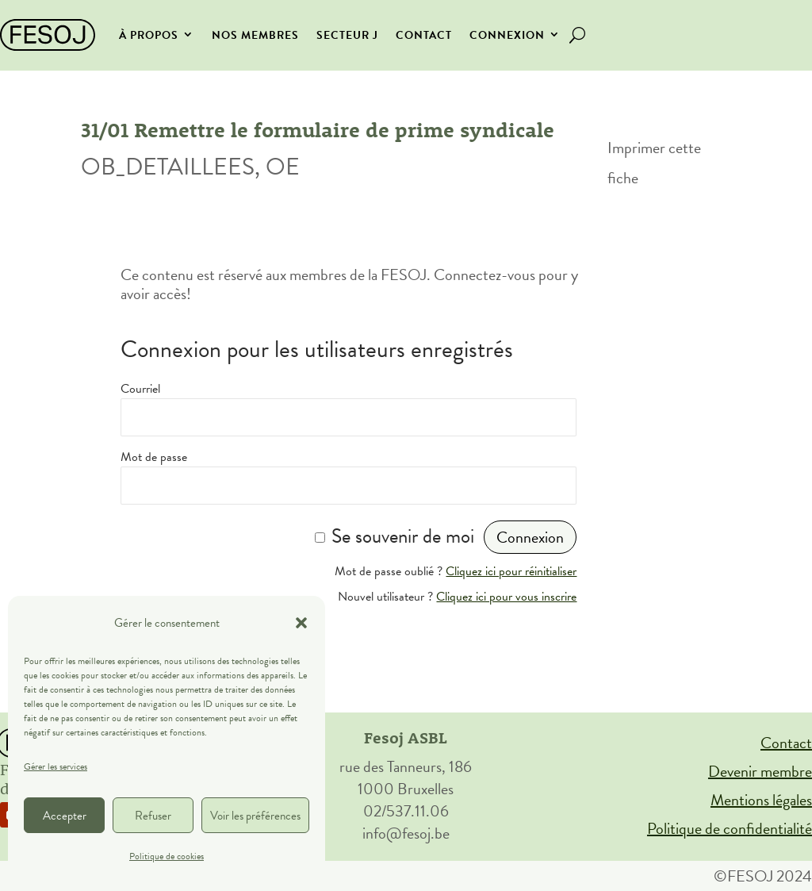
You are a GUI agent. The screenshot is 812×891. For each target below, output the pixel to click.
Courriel (140, 388)
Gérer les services (55, 766)
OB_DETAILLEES (168, 166)
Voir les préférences (255, 815)
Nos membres (255, 35)
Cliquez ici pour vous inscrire (506, 596)
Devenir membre (760, 771)
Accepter (64, 815)
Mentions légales (761, 800)
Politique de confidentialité (729, 828)
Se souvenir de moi (402, 536)
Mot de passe (154, 457)
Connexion (507, 35)
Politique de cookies (166, 856)
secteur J (347, 35)
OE (283, 166)
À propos (148, 35)
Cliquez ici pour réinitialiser (511, 571)
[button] (301, 623)
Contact (424, 35)
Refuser (153, 815)
